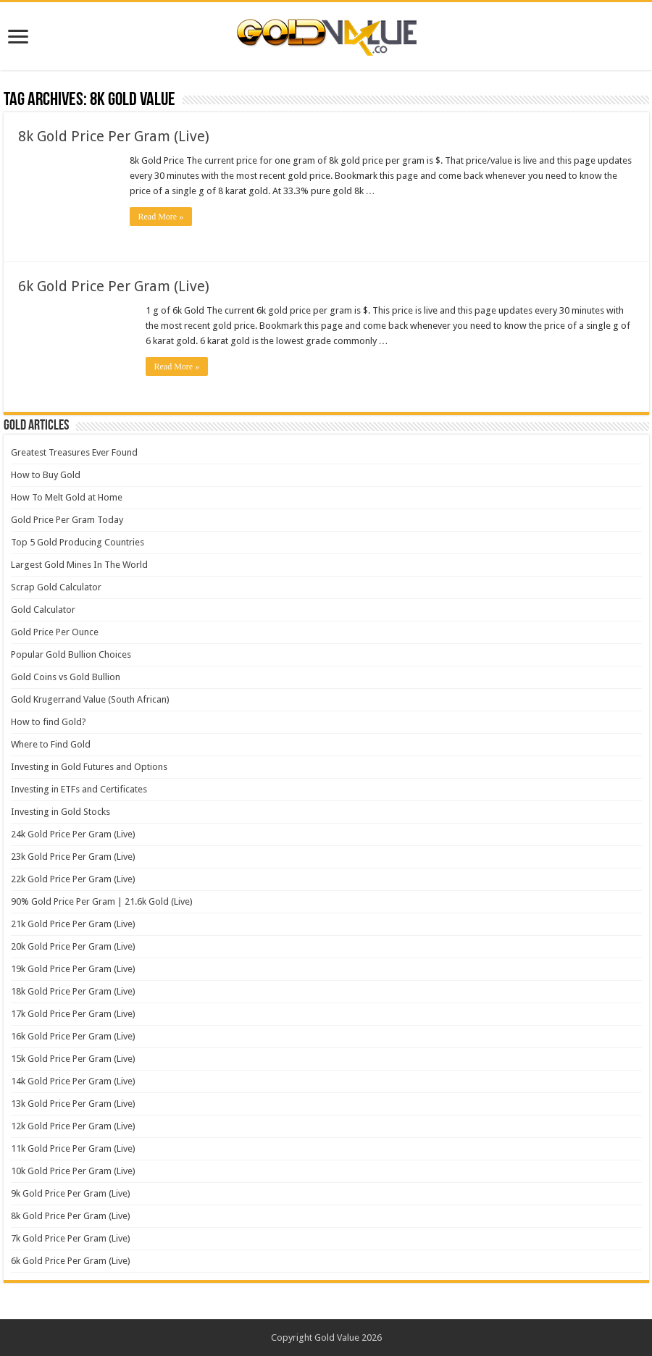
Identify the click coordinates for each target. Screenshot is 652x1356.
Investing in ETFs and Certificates (79, 789)
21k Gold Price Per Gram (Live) (73, 923)
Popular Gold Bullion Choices (71, 654)
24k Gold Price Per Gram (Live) (73, 834)
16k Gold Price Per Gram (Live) (73, 1036)
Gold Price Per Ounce (55, 632)
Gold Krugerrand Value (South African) (90, 699)
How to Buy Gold (45, 474)
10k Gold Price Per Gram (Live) (73, 1170)
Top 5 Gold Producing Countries (77, 542)
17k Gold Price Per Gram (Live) (73, 1013)
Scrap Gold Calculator (56, 587)
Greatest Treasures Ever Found (74, 452)
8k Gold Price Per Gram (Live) (113, 136)
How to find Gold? (48, 721)
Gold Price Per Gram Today (67, 519)
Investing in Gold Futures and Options (89, 766)
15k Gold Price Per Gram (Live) (73, 1058)
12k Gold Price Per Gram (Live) (73, 1126)
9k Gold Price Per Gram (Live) (70, 1193)
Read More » (161, 217)
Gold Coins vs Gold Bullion (65, 676)
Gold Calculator (43, 609)
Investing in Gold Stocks (60, 811)
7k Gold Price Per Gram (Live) (70, 1238)
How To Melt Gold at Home (66, 497)
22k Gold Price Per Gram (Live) (73, 879)
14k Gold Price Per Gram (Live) (73, 1081)
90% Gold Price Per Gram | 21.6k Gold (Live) (102, 901)
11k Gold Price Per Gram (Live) (73, 1148)
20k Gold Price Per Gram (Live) (73, 946)
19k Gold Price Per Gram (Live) (73, 968)
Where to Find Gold (51, 744)
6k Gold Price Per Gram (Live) (113, 286)
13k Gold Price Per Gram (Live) (73, 1103)
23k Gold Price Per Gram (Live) (73, 856)
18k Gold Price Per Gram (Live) (73, 991)
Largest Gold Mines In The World (79, 564)
